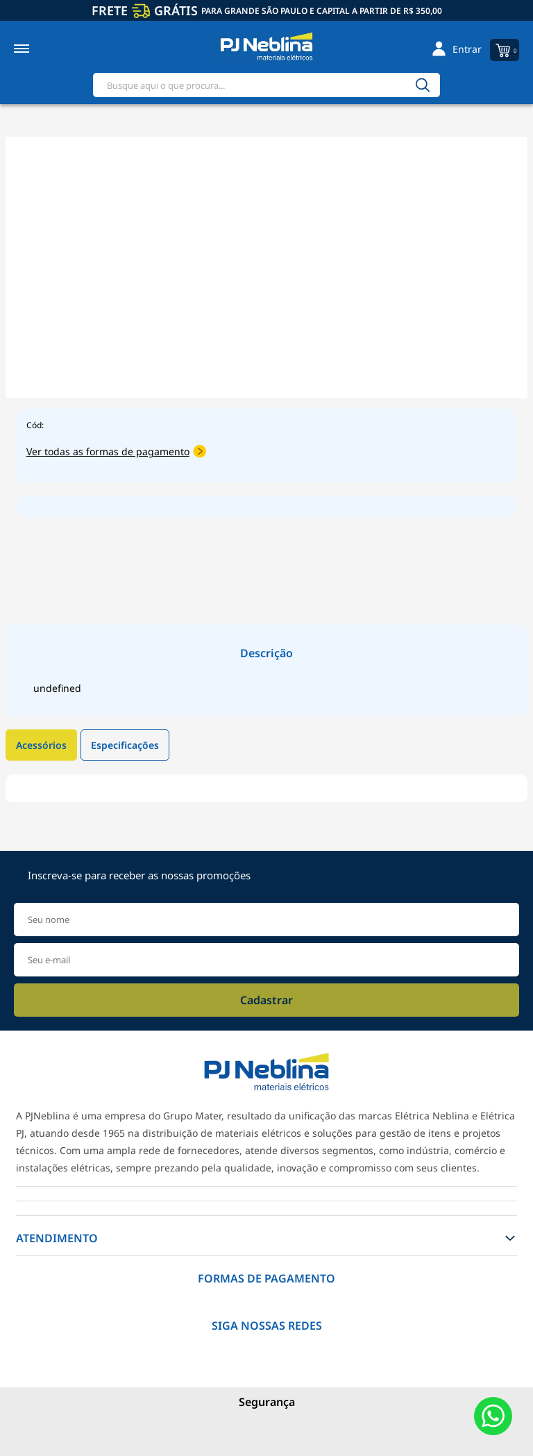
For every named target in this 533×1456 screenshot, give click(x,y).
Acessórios (41, 745)
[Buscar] (422, 85)
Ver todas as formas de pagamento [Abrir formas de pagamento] (116, 451)
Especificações (125, 745)
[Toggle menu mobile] (36, 48)
